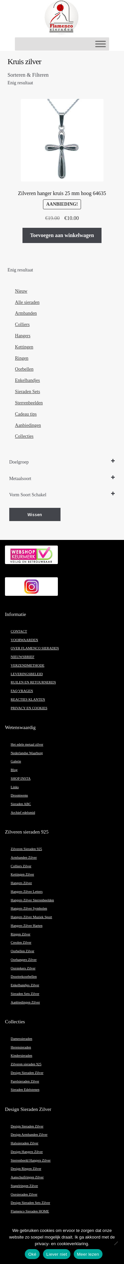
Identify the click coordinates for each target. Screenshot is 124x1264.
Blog (14, 770)
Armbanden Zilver (24, 857)
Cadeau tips (26, 414)
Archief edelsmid (23, 812)
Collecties (24, 436)
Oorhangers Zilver (23, 959)
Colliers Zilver (21, 866)
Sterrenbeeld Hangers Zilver (31, 1160)
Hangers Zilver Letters (26, 891)
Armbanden (26, 313)
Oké (32, 1254)
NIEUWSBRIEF (22, 657)
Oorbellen (24, 369)
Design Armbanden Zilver (29, 1134)
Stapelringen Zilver (24, 1186)
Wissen (34, 514)
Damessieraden (21, 1038)
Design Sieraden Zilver (27, 1073)
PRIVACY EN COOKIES (29, 708)
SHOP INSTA (20, 778)
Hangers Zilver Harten (26, 925)
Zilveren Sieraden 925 (26, 849)
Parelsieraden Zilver (25, 1081)
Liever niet (56, 1254)
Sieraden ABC (21, 804)
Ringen (21, 358)
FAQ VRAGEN (22, 691)
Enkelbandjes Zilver (25, 985)
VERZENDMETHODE (27, 665)
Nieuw (21, 291)
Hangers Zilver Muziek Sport (31, 917)
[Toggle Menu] (100, 44)
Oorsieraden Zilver (24, 1194)
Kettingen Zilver (22, 874)
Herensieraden (21, 1047)
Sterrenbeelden (29, 402)
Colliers (22, 324)
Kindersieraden (21, 1055)
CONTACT (19, 631)
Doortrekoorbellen (24, 976)
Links (15, 787)
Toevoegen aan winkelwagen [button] (62, 235)
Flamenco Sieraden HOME (30, 1211)
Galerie (16, 761)
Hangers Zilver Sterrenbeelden (32, 900)
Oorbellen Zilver (22, 951)
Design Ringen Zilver (26, 1168)
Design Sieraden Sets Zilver (30, 1202)
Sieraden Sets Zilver (25, 994)
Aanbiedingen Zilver (25, 1002)
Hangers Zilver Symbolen (29, 908)
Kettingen (24, 347)
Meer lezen (88, 1254)
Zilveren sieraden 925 (26, 1064)
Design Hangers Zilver (27, 1152)
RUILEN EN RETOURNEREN (33, 682)
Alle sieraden (27, 302)
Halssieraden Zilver (24, 1143)
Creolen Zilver (21, 942)
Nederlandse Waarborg (27, 753)
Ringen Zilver (20, 934)
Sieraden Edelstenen (25, 1089)
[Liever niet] (115, 1243)
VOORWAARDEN (24, 640)
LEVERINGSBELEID (27, 674)
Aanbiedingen (28, 425)
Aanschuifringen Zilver (27, 1177)
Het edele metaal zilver (27, 744)
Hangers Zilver (21, 883)
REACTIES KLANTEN (28, 699)
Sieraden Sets (27, 391)
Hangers (22, 335)
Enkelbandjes (27, 380)
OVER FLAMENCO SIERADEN (35, 648)
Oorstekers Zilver (23, 968)
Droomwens (19, 795)
